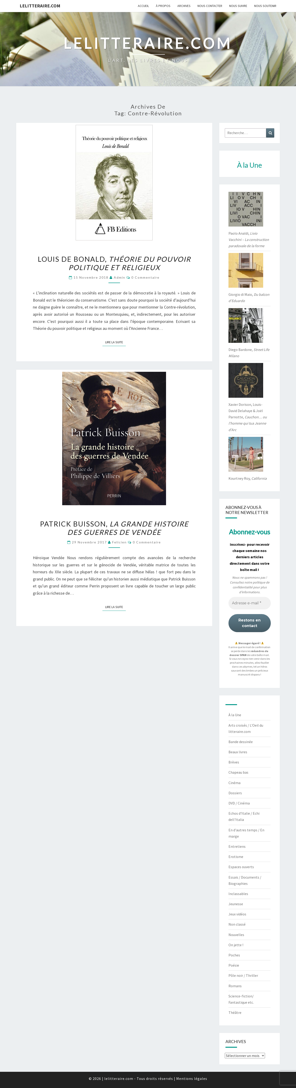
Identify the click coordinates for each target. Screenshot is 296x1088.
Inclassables (238, 893)
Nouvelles (236, 934)
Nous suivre (238, 6)
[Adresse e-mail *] (249, 603)
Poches (234, 955)
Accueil (143, 6)
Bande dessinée (240, 741)
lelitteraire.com (40, 6)
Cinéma (234, 782)
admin (119, 277)
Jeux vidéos (237, 914)
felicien (119, 542)
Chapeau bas (238, 772)
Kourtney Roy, (247, 478)
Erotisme (235, 856)
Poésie (233, 965)
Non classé (237, 924)
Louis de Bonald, (114, 263)
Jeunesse (235, 904)
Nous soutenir (265, 6)
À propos (163, 6)
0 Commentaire (145, 277)
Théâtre (234, 1012)
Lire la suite (115, 342)
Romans (235, 986)
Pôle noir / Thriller (243, 975)
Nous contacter (209, 6)
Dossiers (235, 793)
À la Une (234, 715)
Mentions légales (191, 1078)
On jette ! (235, 945)
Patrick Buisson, (114, 528)
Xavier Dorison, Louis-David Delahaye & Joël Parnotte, (247, 417)
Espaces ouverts (241, 866)
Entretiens (237, 846)
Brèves (233, 762)
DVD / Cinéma (239, 803)
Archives (184, 6)
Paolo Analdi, (248, 239)
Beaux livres (237, 752)
